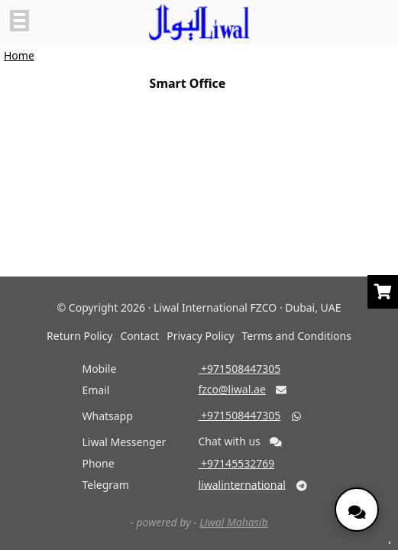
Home (19, 55)
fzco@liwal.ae (231, 389)
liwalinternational (241, 484)
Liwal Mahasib (233, 522)
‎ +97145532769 (236, 463)
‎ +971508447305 (239, 368)
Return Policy (79, 335)
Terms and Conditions (296, 335)
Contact (140, 335)
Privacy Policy (200, 335)
